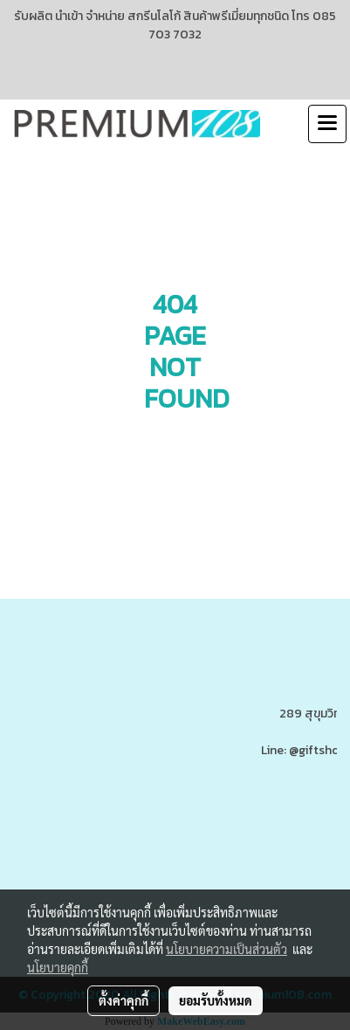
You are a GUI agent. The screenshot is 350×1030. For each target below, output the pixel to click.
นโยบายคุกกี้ (57, 967)
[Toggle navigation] (327, 124)
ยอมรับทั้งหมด (215, 1000)
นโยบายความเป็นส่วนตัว (226, 949)
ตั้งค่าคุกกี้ (123, 1000)
